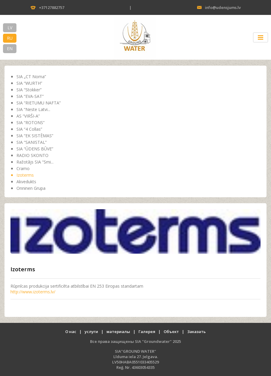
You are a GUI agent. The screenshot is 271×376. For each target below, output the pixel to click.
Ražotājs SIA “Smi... (35, 162)
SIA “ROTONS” (30, 122)
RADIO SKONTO (32, 155)
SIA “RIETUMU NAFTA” (38, 103)
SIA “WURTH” (29, 83)
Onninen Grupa (30, 188)
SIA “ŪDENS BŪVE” (34, 149)
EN (10, 48)
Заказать (196, 331)
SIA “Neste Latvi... (33, 109)
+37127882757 (51, 7)
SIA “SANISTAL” (31, 142)
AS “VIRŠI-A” (28, 116)
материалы (118, 331)
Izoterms (25, 175)
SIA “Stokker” (29, 90)
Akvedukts (26, 181)
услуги (91, 331)
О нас (70, 331)
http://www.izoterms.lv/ (32, 292)
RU (10, 38)
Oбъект (171, 331)
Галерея (146, 331)
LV (9, 27)
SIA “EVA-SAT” (30, 96)
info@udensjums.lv (223, 7)
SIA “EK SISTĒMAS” (34, 135)
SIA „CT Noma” (31, 76)
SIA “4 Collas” (29, 129)
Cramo (23, 168)
